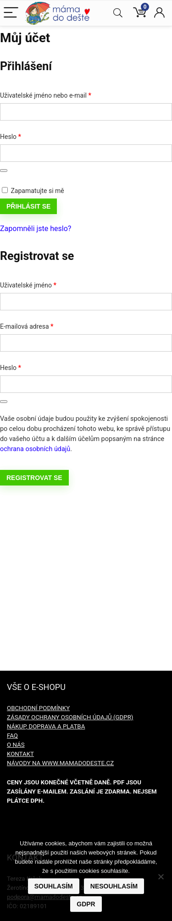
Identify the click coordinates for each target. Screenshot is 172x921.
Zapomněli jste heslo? (35, 228)
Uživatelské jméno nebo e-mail (56, 94)
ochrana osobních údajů (35, 449)
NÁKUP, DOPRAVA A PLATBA (46, 726)
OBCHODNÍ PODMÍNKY (38, 708)
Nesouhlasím (114, 886)
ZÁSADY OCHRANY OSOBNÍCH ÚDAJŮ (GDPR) (70, 717)
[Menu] (11, 13)
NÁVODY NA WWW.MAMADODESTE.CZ (60, 763)
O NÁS (16, 744)
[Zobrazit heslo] (3, 170)
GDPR (86, 904)
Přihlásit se (28, 206)
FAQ (12, 735)
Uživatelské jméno (39, 284)
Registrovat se (34, 477)
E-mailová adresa (38, 325)
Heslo (22, 135)
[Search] (118, 13)
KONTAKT (20, 753)
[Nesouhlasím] (160, 876)
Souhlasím (53, 886)
